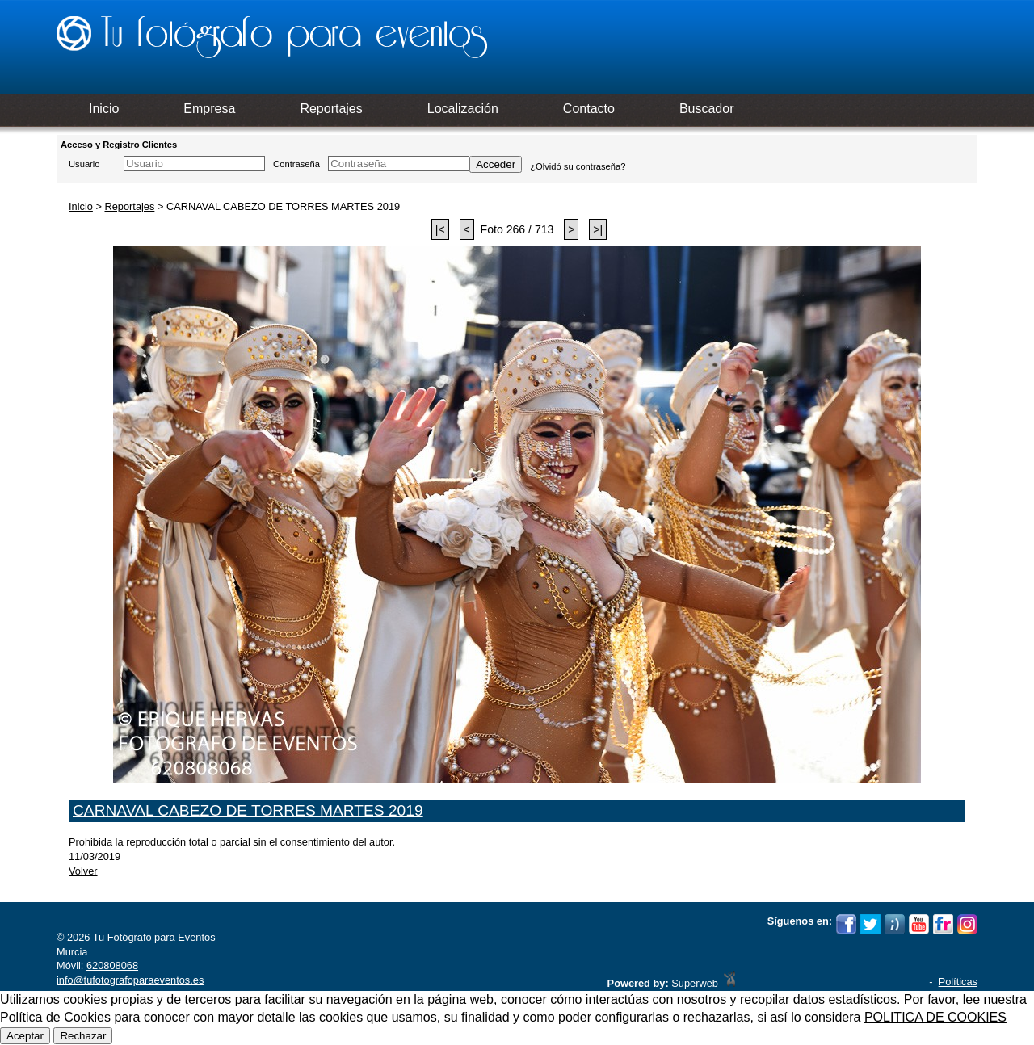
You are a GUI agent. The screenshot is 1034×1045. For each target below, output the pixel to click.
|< (440, 229)
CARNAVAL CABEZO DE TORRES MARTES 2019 (248, 810)
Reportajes (129, 206)
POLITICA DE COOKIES (935, 1017)
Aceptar (25, 1036)
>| (598, 229)
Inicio (81, 206)
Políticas (958, 982)
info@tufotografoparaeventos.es (130, 980)
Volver (83, 871)
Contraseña (296, 164)
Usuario (84, 164)
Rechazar (83, 1036)
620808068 (112, 965)
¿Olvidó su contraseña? (577, 166)
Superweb (694, 983)
